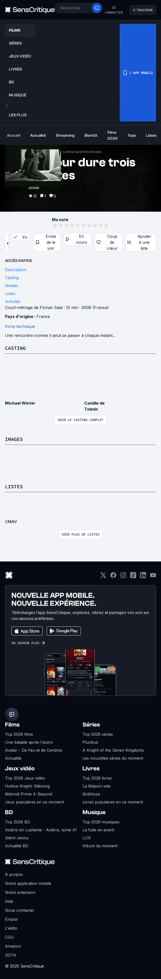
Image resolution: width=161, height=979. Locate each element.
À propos (14, 874)
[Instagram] (123, 577)
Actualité (13, 758)
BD (9, 812)
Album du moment (100, 845)
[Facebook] (113, 577)
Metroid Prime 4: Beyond (28, 794)
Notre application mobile (28, 883)
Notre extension (20, 892)
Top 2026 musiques (101, 821)
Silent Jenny (17, 837)
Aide (9, 901)
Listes (14, 486)
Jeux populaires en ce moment (34, 801)
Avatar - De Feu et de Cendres (33, 750)
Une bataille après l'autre (29, 742)
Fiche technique (20, 326)
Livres (91, 768)
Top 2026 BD (17, 821)
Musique (94, 812)
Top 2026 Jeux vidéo (25, 778)
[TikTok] (133, 577)
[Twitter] (103, 577)
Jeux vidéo (20, 768)
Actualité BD (16, 845)
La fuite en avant (98, 829)
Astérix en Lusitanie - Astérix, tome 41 (41, 829)
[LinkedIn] (143, 577)
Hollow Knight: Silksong (27, 786)
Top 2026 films (19, 734)
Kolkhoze (91, 794)
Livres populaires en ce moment (112, 801)
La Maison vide (96, 786)
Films (12, 724)
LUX (86, 837)
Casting (15, 348)
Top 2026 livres (97, 778)
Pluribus (90, 742)
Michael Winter (20, 403)
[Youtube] (153, 577)
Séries (91, 724)
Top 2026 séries (97, 734)
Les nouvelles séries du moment (112, 758)
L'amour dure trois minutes (82, 152)
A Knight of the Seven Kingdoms (113, 750)
